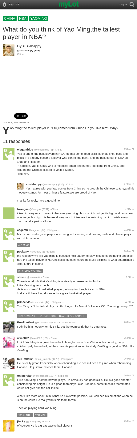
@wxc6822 (36, 338)
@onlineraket (40, 375)
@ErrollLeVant (43, 322)
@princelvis (37, 302)
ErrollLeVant (25, 322)
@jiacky (30, 421)
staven (21, 277)
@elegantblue (41, 149)
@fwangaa (35, 209)
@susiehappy (25, 50)
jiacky (21, 421)
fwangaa (23, 209)
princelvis (23, 302)
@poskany (35, 251)
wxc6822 (23, 338)
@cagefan (34, 230)
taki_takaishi (25, 358)
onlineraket (24, 375)
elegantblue (25, 149)
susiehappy (31, 46)
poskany (23, 251)
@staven (32, 277)
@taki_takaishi (43, 359)
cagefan (22, 230)
